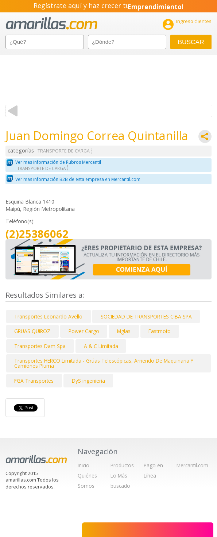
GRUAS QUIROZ (32, 331)
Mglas (124, 331)
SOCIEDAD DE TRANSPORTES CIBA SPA (146, 316)
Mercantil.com (192, 465)
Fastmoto (159, 331)
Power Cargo (84, 331)
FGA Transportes (34, 380)
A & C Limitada (101, 346)
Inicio (83, 465)
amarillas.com (51, 23)
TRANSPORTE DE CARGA (64, 151)
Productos (122, 465)
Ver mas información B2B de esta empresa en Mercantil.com (77, 179)
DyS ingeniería (88, 380)
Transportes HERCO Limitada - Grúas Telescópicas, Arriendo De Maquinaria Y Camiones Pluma (103, 363)
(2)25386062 (37, 234)
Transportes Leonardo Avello (48, 316)
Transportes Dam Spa (40, 346)
